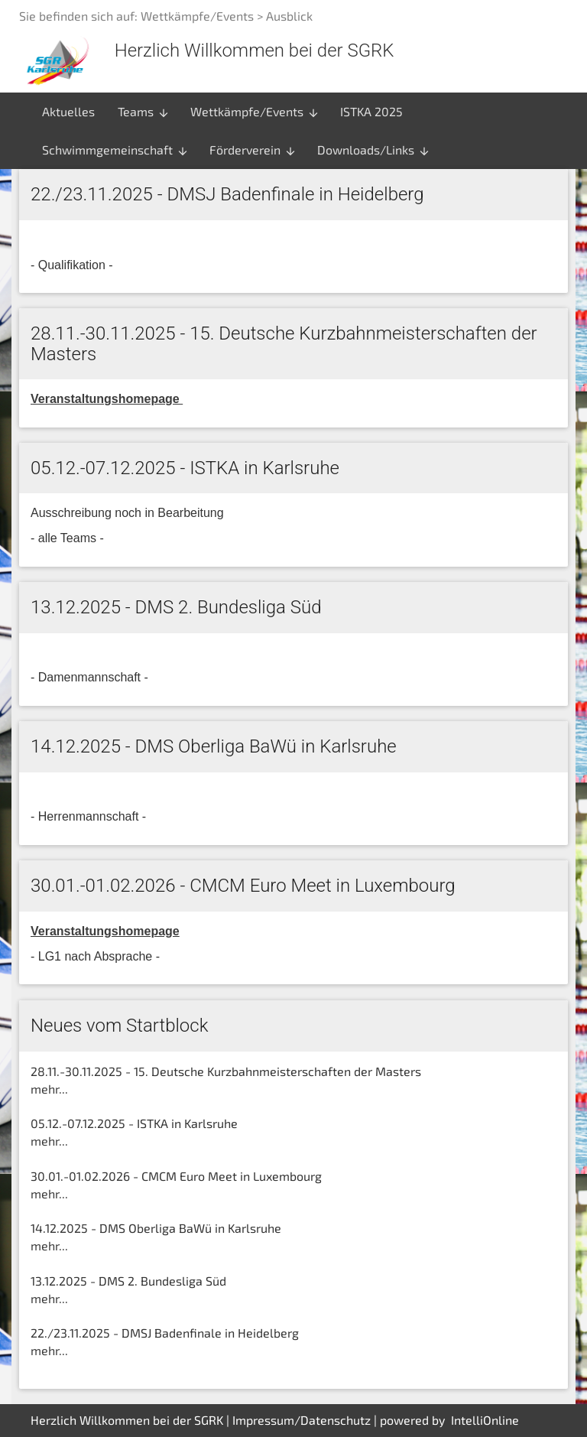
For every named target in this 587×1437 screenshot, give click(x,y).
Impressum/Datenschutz (301, 1420)
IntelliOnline (485, 1420)
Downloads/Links (373, 150)
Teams (144, 111)
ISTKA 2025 (371, 111)
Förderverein (253, 150)
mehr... (49, 1088)
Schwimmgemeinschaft (115, 150)
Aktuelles (68, 111)
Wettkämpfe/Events (254, 111)
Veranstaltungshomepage (105, 931)
